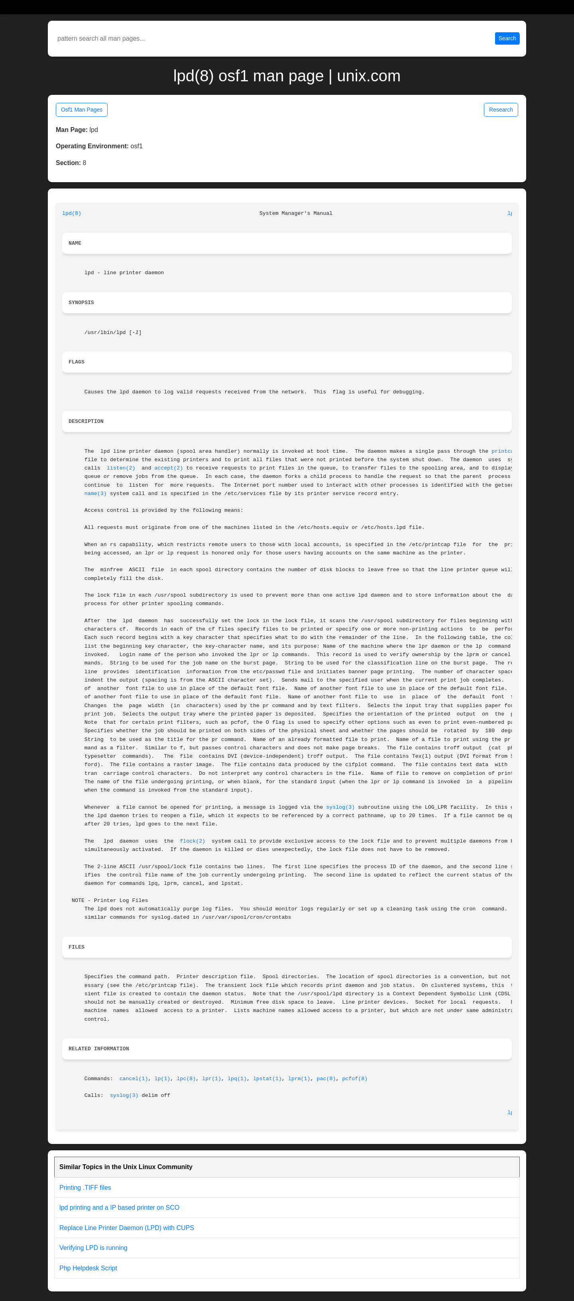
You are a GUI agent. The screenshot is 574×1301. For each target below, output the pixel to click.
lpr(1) (211, 1079)
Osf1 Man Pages (81, 109)
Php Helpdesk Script (88, 1268)
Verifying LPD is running (93, 1247)
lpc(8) (186, 1079)
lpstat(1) (267, 1079)
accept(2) (168, 468)
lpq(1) (237, 1079)
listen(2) (121, 468)
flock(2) (192, 841)
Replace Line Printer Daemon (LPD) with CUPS (126, 1227)
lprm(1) (299, 1079)
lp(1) (162, 1079)
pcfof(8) (355, 1079)
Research (501, 109)
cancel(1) (134, 1079)
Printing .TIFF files (85, 1187)
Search (507, 38)
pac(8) (326, 1079)
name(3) (96, 494)
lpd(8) (71, 213)
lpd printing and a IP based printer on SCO (119, 1207)
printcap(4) (509, 451)
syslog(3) (340, 807)
